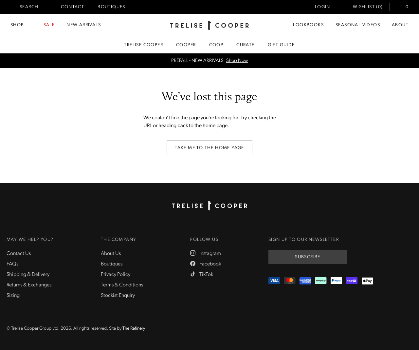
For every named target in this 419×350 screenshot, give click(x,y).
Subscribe (307, 257)
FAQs (12, 264)
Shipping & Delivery (28, 274)
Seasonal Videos (358, 25)
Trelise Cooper (143, 45)
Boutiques (111, 7)
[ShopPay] (351, 281)
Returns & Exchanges (29, 285)
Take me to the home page (209, 148)
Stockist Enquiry (118, 295)
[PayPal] (336, 281)
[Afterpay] (320, 281)
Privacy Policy (115, 274)
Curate (245, 45)
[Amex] (305, 281)
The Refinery (133, 328)
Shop (17, 25)
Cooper (186, 45)
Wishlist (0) (368, 7)
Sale (49, 25)
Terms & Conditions (122, 285)
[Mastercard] (289, 281)
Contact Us (19, 253)
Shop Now (237, 60)
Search (29, 7)
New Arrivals (83, 25)
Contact (72, 7)
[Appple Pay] (367, 281)
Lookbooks (308, 25)
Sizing (13, 295)
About (400, 25)
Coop (216, 45)
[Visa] (274, 281)
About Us (111, 253)
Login (322, 7)
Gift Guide (281, 45)
